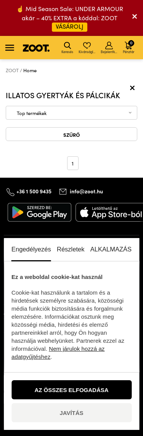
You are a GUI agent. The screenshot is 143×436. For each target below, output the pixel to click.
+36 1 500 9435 (33, 191)
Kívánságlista (87, 48)
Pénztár (128, 46)
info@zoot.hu (86, 191)
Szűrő (71, 134)
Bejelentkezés (110, 48)
